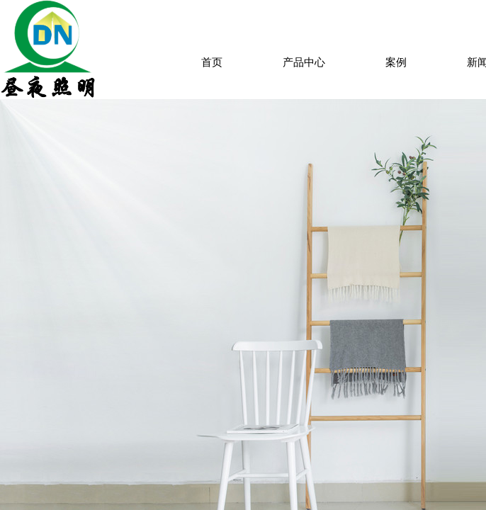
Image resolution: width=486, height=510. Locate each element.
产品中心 (304, 62)
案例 (396, 62)
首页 (211, 62)
